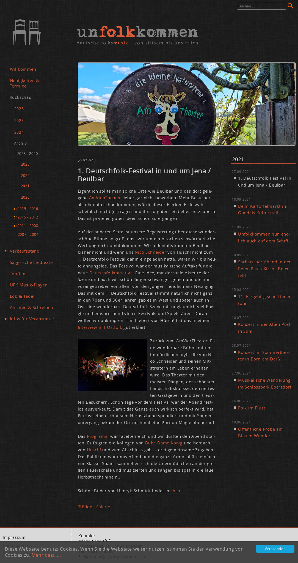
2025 (19, 120)
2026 (19, 108)
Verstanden (275, 548)
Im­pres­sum (14, 537)
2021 (25, 186)
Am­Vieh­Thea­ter (105, 197)
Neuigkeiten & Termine (24, 83)
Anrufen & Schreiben (31, 307)
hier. (177, 490)
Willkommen (23, 69)
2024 (19, 132)
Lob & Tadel (22, 296)
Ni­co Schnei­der (150, 252)
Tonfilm (18, 273)
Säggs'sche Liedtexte (31, 262)
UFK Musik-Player (28, 285)
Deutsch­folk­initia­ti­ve (111, 272)
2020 (25, 197)
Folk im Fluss (252, 408)
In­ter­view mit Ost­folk (100, 327)
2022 (25, 175)
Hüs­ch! (94, 449)
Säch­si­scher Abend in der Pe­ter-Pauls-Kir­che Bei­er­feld (264, 268)
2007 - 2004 (28, 234)
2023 (25, 164)
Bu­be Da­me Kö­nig (164, 443)
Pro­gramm (98, 436)
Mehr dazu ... (46, 555)
